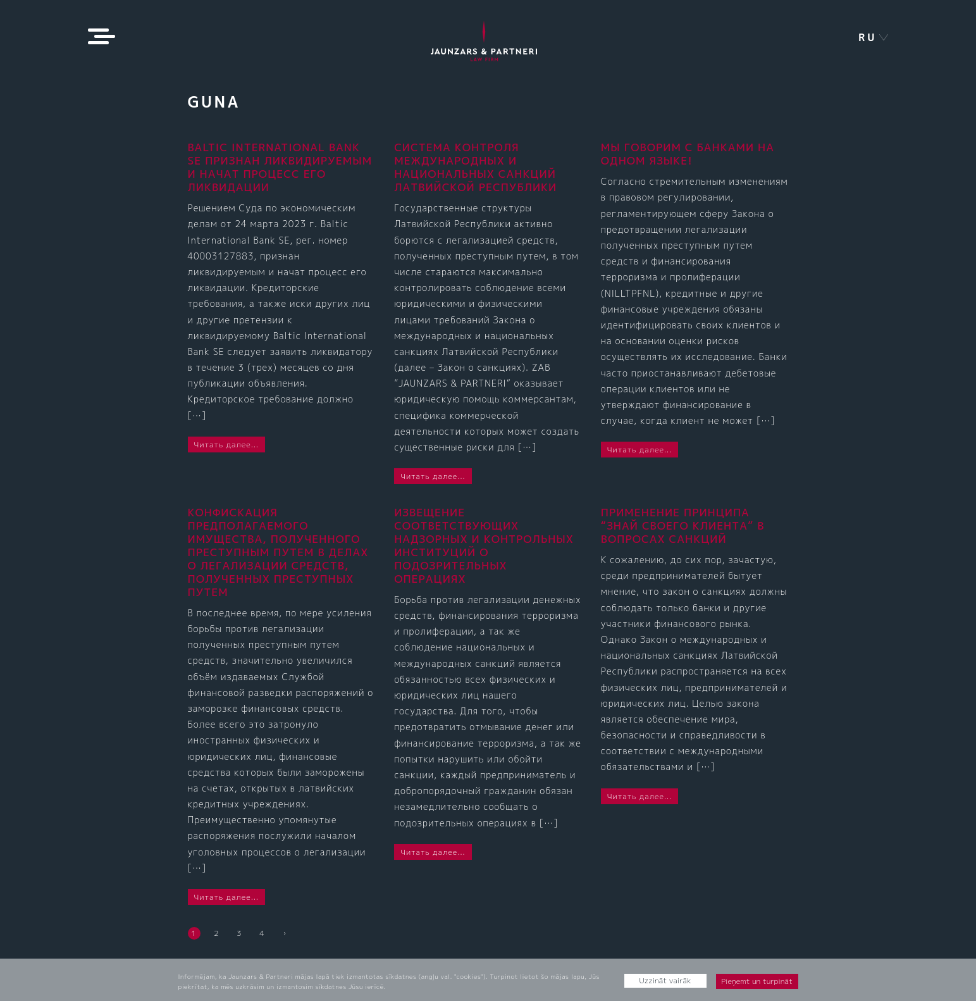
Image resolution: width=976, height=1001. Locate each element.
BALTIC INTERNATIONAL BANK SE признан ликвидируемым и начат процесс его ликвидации (280, 167)
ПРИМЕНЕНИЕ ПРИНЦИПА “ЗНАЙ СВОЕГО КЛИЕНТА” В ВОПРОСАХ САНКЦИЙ (683, 525)
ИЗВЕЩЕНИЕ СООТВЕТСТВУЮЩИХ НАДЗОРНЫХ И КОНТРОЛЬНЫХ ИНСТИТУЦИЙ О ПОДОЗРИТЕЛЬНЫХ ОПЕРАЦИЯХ (484, 545)
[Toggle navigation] (99, 36)
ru (867, 37)
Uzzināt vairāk (665, 980)
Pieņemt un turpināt (757, 981)
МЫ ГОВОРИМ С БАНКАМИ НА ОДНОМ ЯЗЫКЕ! (687, 154)
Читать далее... (226, 444)
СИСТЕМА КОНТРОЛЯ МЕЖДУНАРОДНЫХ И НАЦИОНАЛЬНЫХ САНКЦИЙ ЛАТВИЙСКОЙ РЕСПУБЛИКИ (475, 167)
